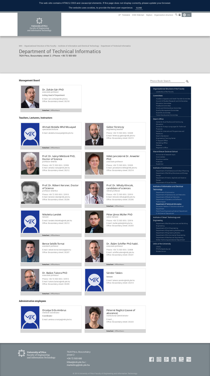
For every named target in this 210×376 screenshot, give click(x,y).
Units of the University (164, 268)
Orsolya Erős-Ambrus (54, 310)
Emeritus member (163, 169)
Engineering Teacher (114, 129)
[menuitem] (186, 14)
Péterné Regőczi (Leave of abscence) (120, 312)
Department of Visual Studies (168, 195)
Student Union (162, 276)
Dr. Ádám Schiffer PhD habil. (122, 243)
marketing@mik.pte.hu (78, 364)
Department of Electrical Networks (170, 213)
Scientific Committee (164, 122)
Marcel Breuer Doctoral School (168, 161)
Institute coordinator (50, 312)
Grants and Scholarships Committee (171, 117)
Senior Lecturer (112, 217)
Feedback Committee (164, 115)
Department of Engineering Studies (170, 252)
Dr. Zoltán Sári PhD (53, 89)
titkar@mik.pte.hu (76, 362)
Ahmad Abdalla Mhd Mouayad (59, 127)
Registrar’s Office (163, 157)
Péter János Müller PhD (119, 214)
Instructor (160, 171)
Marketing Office (163, 152)
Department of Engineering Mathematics (173, 250)
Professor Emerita (49, 161)
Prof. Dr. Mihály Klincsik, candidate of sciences (119, 187)
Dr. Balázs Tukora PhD (54, 272)
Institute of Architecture (165, 178)
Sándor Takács (114, 272)
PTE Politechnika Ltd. (165, 274)
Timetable (126, 15)
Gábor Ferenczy (115, 127)
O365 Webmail (138, 15)
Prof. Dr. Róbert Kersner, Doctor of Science (60, 187)
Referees (159, 155)
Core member (161, 167)
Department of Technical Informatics (171, 220)
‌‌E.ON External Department (167, 232)
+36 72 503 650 (74, 358)
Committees (159, 99)
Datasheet (45, 110)
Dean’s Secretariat (163, 145)
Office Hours (55, 110)
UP (119, 15)
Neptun (149, 15)
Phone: (119, 133)
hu (188, 15)
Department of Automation (167, 206)
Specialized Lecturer (50, 129)
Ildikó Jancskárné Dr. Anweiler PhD (123, 158)
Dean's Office (159, 128)
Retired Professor (113, 191)
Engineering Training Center (167, 148)
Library (159, 271)
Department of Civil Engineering (169, 247)
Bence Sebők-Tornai (53, 243)
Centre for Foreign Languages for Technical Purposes (169, 137)
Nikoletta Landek (51, 214)
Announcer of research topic (168, 164)
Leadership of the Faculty (166, 95)
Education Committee (165, 112)
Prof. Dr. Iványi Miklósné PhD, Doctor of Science (58, 158)
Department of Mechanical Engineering (172, 259)
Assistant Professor (50, 246)
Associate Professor (50, 92)
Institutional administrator (117, 315)
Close (139, 7)
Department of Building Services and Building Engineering (171, 244)
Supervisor (160, 174)
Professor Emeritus (50, 191)
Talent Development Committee (169, 124)
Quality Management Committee (169, 119)
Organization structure (163, 15)
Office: (55, 101)
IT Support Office (163, 150)
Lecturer (45, 217)
